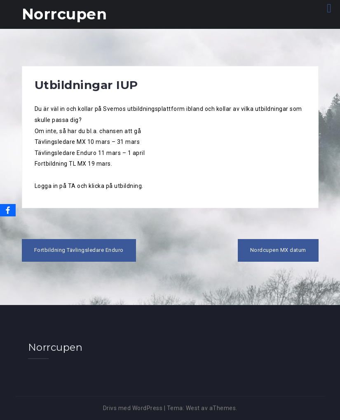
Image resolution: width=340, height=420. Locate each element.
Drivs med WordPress (133, 408)
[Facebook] (8, 210)
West (193, 408)
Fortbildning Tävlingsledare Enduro (79, 250)
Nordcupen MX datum (278, 250)
